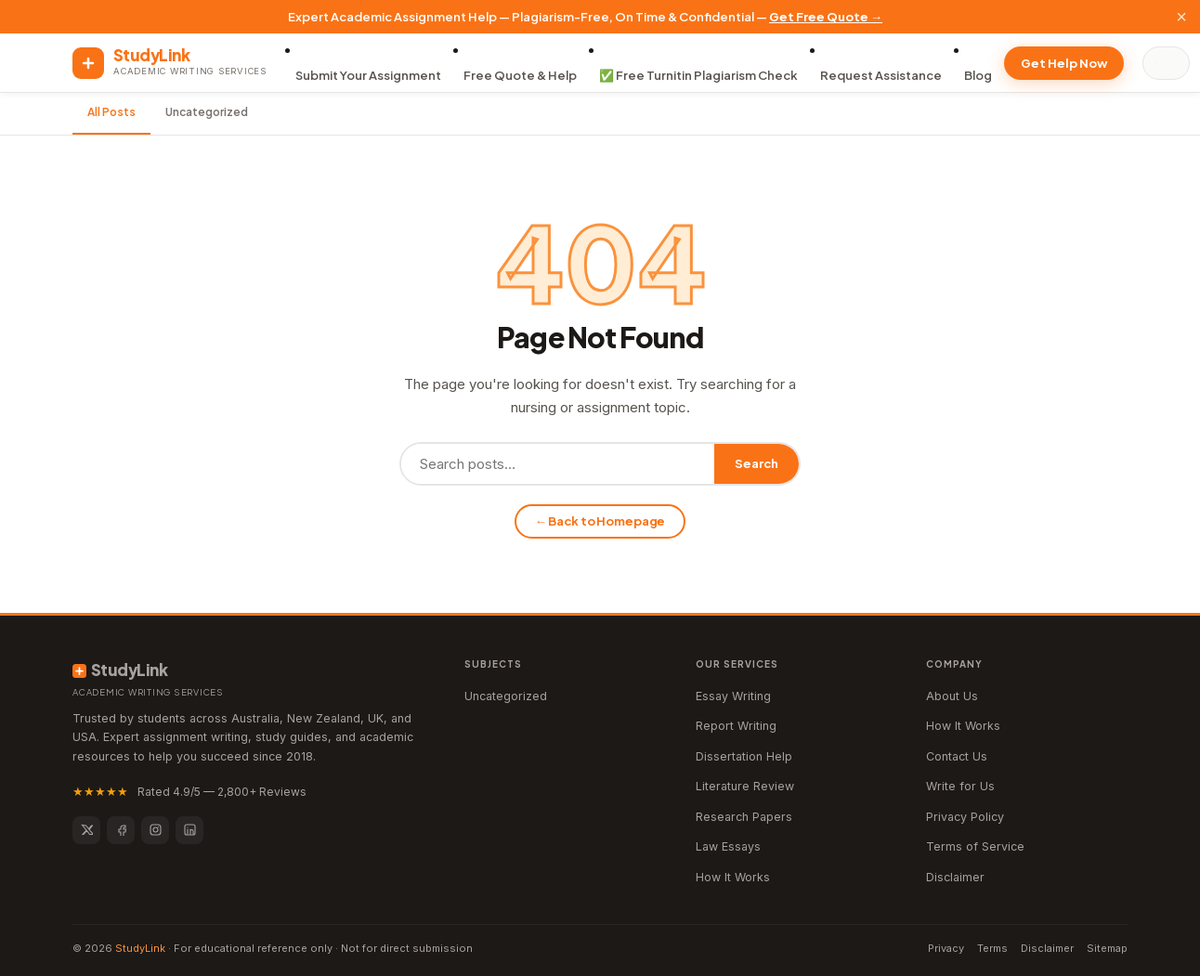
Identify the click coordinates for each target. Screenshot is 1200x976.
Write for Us (960, 786)
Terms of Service (975, 846)
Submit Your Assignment (368, 75)
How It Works (733, 877)
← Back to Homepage (600, 521)
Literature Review (745, 786)
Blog (978, 75)
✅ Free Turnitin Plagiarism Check (698, 75)
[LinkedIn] (189, 830)
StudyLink (140, 948)
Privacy (946, 948)
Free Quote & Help (520, 75)
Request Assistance (881, 75)
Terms (992, 948)
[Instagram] (155, 830)
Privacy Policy (965, 817)
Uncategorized (206, 112)
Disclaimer (955, 877)
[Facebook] (121, 830)
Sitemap (1107, 948)
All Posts (111, 112)
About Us (952, 696)
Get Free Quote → (825, 16)
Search (756, 463)
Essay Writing (733, 696)
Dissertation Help (744, 756)
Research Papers (744, 817)
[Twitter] (86, 830)
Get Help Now (1064, 63)
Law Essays (728, 846)
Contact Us (956, 756)
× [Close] (1181, 16)
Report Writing (736, 726)
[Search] (1170, 63)
